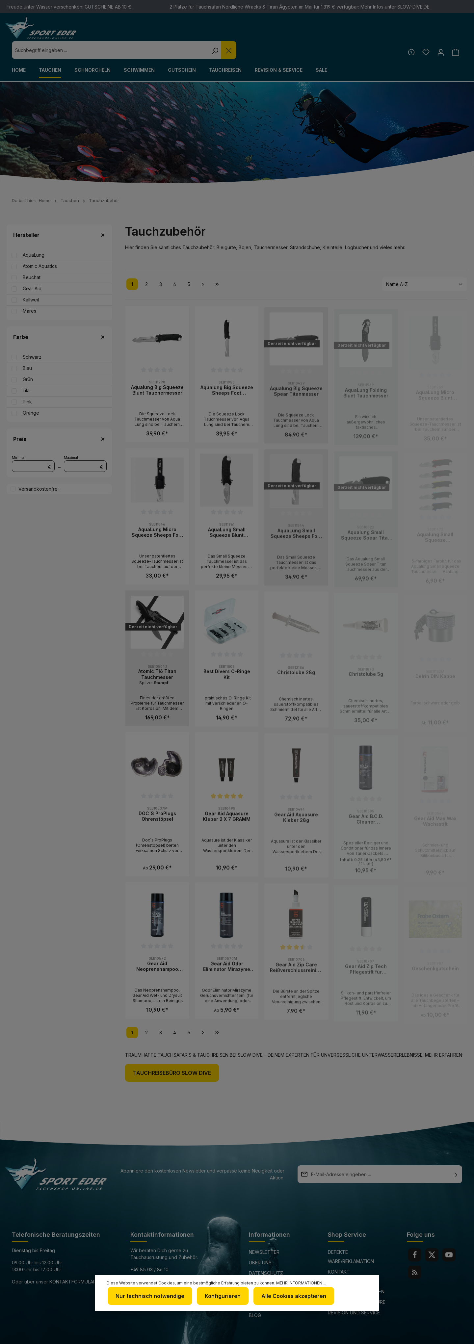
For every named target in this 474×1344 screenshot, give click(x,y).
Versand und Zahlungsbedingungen (356, 1269)
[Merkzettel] (424, 34)
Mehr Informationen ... (301, 1284)
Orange (31, 395)
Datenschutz (266, 1255)
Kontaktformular (72, 1264)
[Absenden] (456, 1156)
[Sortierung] (424, 266)
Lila (26, 372)
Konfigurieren (220, 1297)
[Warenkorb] (455, 34)
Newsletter (264, 1234)
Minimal (33, 445)
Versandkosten (304, 1335)
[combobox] (223, 32)
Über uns (260, 1245)
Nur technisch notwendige (149, 1297)
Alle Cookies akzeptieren (288, 1297)
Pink (27, 384)
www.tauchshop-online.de (164, 1276)
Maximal (85, 445)
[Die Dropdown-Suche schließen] (341, 32)
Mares (29, 293)
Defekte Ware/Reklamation (351, 1238)
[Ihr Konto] (440, 34)
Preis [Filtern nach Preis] (59, 421)
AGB (253, 1276)
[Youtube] (449, 1237)
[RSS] (414, 1254)
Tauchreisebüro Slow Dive (172, 1055)
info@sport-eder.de (155, 1264)
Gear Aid (32, 270)
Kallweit (31, 282)
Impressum (262, 1266)
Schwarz (32, 339)
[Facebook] (414, 1237)
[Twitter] (431, 1237)
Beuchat (31, 259)
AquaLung (33, 237)
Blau (27, 350)
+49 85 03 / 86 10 (149, 1251)
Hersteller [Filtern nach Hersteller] (59, 217)
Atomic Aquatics (40, 248)
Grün (28, 361)
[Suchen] (327, 32)
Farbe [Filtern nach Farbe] (59, 319)
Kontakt (339, 1254)
